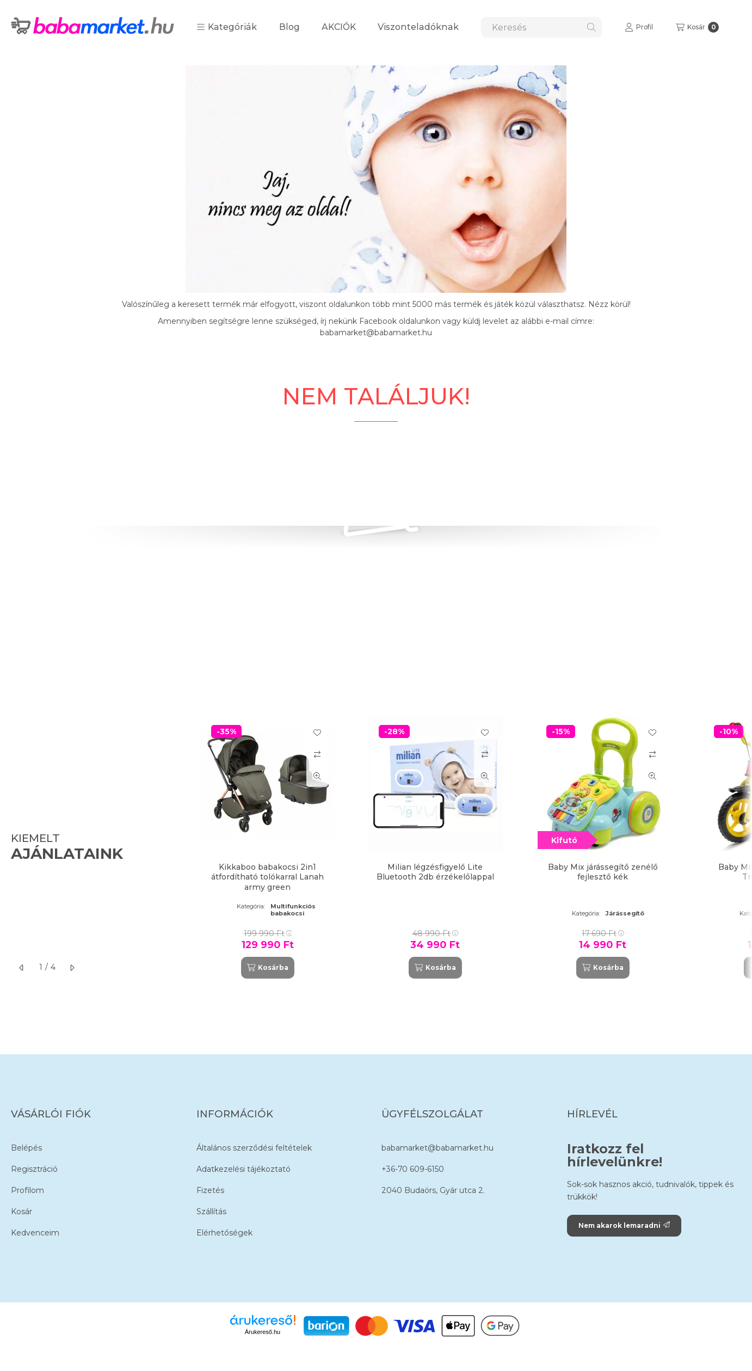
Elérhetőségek (224, 1233)
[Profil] (639, 27)
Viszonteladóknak (418, 27)
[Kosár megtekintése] (697, 27)
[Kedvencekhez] (317, 732)
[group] (465, 847)
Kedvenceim (35, 1233)
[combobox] (541, 27)
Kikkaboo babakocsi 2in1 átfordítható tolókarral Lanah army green (267, 877)
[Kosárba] (267, 968)
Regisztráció (34, 1169)
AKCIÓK (339, 27)
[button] (226, 27)
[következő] (72, 968)
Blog (289, 27)
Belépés (26, 1148)
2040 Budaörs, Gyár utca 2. (433, 1190)
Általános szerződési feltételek (254, 1148)
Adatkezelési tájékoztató (243, 1169)
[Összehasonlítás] (317, 754)
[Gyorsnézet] (317, 776)
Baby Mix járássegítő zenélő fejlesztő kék (603, 872)
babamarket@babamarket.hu (437, 1148)
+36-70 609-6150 (412, 1169)
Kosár (21, 1211)
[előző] (22, 968)
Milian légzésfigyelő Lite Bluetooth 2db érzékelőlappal (435, 872)
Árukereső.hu (262, 1332)
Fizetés (210, 1190)
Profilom (27, 1190)
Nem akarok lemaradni (624, 1225)
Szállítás (211, 1211)
